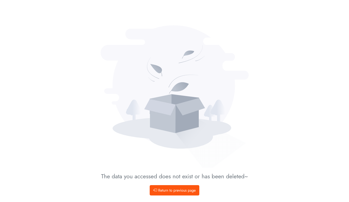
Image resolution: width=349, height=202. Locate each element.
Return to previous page (174, 190)
